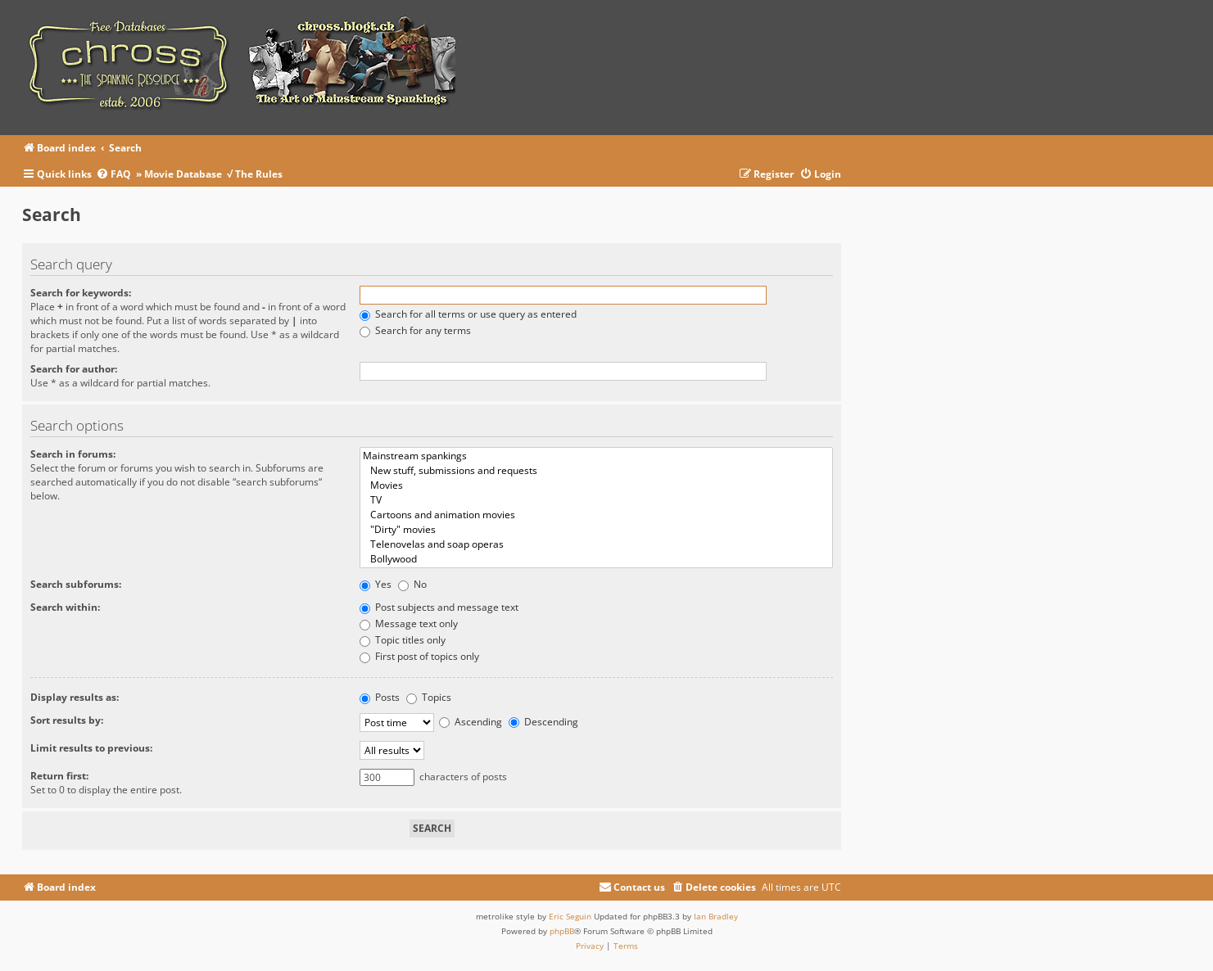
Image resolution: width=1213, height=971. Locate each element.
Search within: (65, 607)
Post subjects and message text (439, 607)
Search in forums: (72, 454)
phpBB (562, 931)
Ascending (470, 722)
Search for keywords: (80, 293)
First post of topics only (419, 656)
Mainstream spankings (596, 456)
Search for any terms (415, 330)
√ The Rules (255, 174)
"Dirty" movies (596, 529)
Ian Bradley (716, 916)
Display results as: (74, 697)
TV (596, 500)
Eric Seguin (570, 916)
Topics (428, 697)
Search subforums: (75, 584)
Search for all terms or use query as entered (468, 314)
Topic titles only (403, 640)
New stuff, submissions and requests (596, 470)
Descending (543, 722)
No (412, 584)
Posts (380, 697)
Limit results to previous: (91, 748)
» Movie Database (179, 174)
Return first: (59, 776)
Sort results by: (66, 720)
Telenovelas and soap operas (596, 544)
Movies (596, 485)
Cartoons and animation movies (596, 515)
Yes (376, 584)
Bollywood (596, 559)
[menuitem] (116, 175)
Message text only (409, 623)
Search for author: (73, 369)
